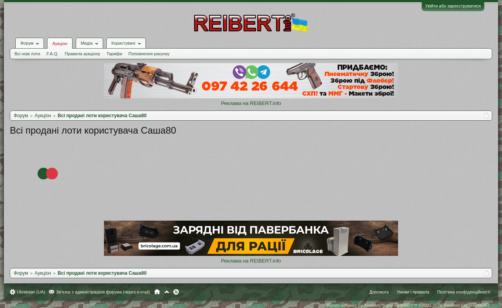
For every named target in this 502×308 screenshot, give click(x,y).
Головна (157, 292)
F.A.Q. (52, 53)
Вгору (166, 292)
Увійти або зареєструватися (453, 6)
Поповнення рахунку (148, 53)
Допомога (379, 292)
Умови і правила (413, 292)
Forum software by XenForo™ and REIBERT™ (408, 305)
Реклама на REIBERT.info (251, 103)
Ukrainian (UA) (31, 292)
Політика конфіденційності (463, 292)
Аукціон (59, 43)
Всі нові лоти (27, 53)
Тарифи (114, 53)
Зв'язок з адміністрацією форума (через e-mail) (103, 292)
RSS (176, 292)
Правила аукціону (82, 53)
